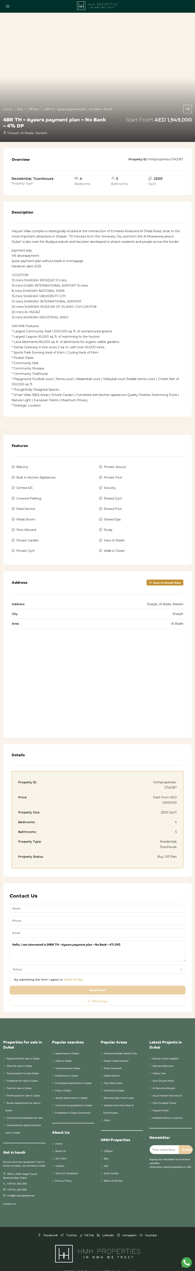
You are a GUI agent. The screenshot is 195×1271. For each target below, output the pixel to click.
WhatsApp (97, 992)
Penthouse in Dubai (66, 1067)
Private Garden (27, 533)
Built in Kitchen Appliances (36, 476)
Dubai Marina (111, 1067)
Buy (106, 1150)
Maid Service (25, 504)
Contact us (9, 1195)
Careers (59, 1157)
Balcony (22, 466)
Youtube (148, 1226)
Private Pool (113, 476)
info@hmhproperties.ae (20, 1187)
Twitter (69, 1226)
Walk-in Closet (114, 543)
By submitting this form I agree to (46, 971)
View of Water (114, 533)
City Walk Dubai (113, 1074)
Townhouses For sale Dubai (22, 1064)
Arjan (107, 1111)
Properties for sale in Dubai (22, 1072)
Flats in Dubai (63, 1082)
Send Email (98, 981)
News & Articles (113, 1172)
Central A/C (24, 485)
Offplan (108, 1142)
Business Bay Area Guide (119, 1089)
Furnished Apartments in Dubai (73, 1074)
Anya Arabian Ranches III (167, 1087)
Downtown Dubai (114, 1082)
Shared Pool (113, 504)
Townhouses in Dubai (67, 1059)
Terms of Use (73, 971)
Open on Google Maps (165, 574)
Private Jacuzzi (115, 466)
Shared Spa (112, 514)
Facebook (48, 1226)
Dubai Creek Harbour (116, 1052)
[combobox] (97, 960)
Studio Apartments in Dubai (71, 1089)
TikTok (87, 1226)
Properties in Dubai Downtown (73, 1104)
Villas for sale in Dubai (19, 1057)
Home (58, 1135)
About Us (60, 1142)
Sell (106, 1157)
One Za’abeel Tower (164, 1094)
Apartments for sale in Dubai (23, 1050)
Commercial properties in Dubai (73, 1096)
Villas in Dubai (63, 1052)
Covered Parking (28, 495)
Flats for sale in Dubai (19, 1079)
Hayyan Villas (160, 1101)
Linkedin (106, 1226)
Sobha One (159, 1064)
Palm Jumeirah (113, 1059)
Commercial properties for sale (24, 1109)
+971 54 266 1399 (17, 1175)
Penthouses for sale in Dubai (23, 1087)
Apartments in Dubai (67, 1044)
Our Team (61, 1150)
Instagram (127, 1226)
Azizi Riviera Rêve (163, 1072)
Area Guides (111, 1164)
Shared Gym (113, 495)
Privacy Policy (63, 1172)
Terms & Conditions (66, 1164)
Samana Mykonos (163, 1057)
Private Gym (25, 543)
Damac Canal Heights (165, 1050)
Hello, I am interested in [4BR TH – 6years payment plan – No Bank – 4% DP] (97, 942)
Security (110, 485)
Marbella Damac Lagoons (168, 1109)
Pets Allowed (26, 524)
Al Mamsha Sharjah (164, 1079)
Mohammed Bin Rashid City (120, 1044)
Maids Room (25, 514)
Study (108, 524)
